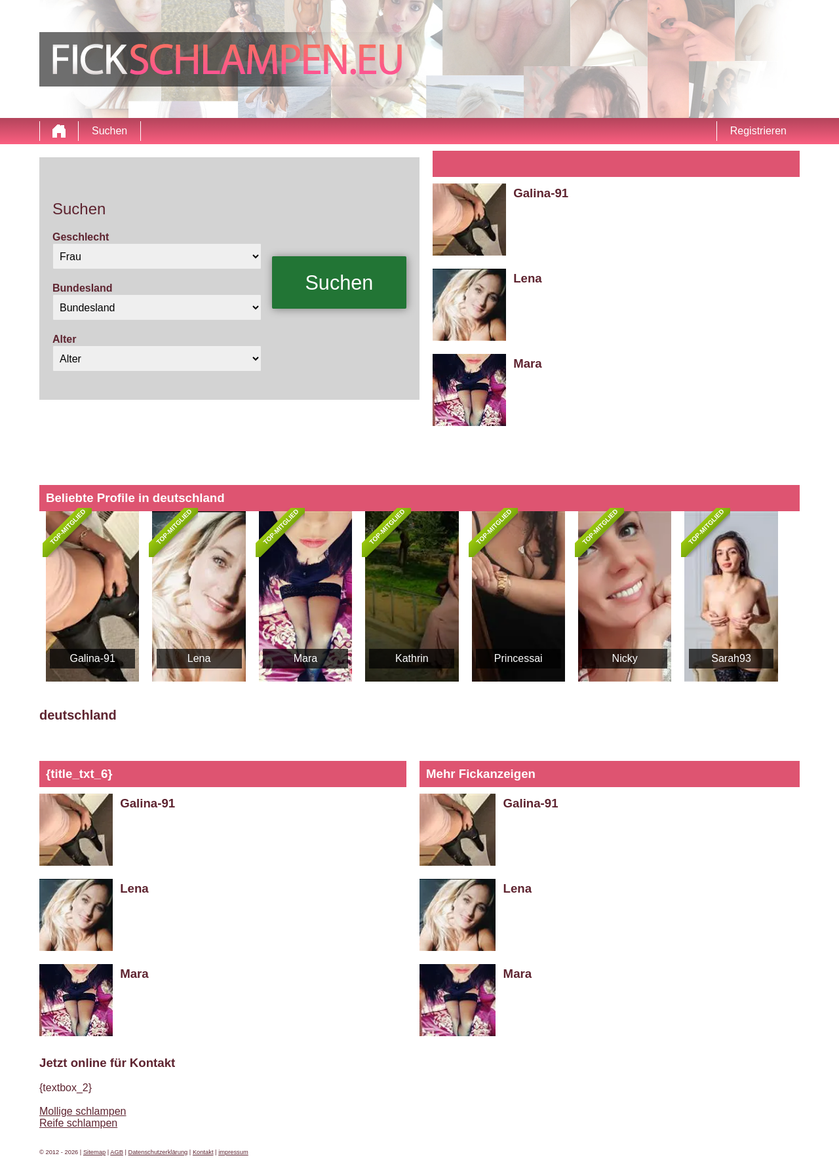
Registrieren (758, 130)
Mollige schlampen (83, 1111)
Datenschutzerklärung (158, 1152)
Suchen (109, 130)
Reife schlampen (78, 1123)
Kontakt (203, 1152)
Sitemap (94, 1152)
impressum (233, 1152)
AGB (116, 1152)
